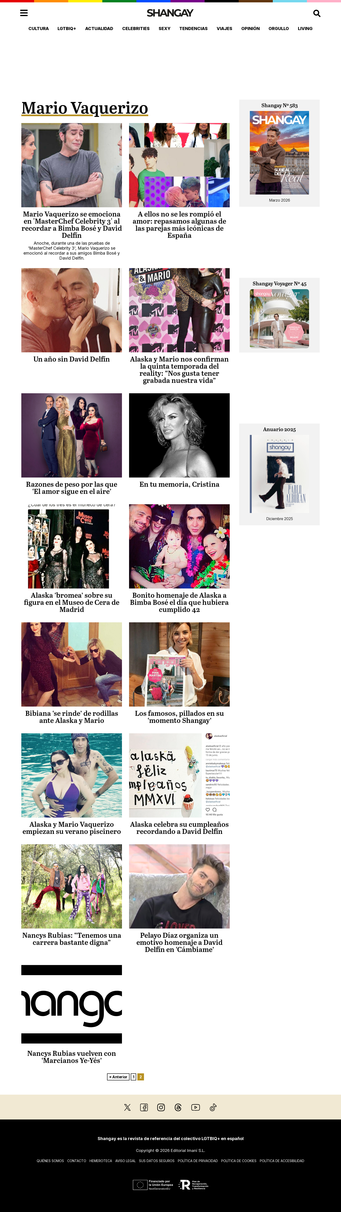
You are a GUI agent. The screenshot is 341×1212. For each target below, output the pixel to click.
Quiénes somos (50, 1161)
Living (305, 28)
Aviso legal (125, 1161)
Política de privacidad (198, 1161)
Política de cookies (238, 1161)
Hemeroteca (101, 1161)
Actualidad (99, 28)
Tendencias (193, 28)
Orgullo (279, 28)
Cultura (38, 28)
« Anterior (118, 1077)
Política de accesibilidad (282, 1161)
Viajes (224, 28)
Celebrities (136, 28)
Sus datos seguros (157, 1161)
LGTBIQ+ (67, 28)
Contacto (76, 1161)
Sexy (164, 28)
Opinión (250, 28)
